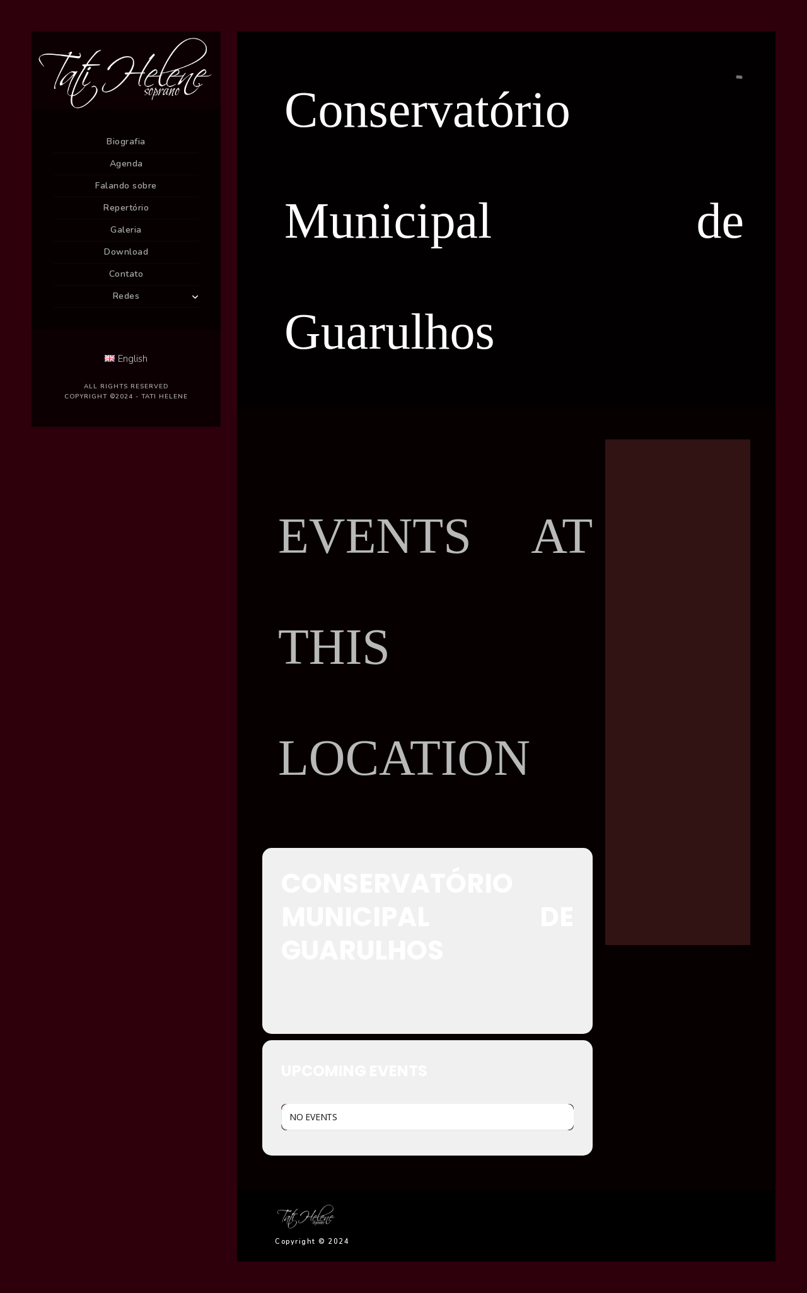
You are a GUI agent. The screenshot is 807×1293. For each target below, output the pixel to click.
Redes (126, 296)
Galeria (126, 230)
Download (126, 252)
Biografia (126, 142)
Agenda (126, 164)
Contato (126, 274)
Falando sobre (126, 186)
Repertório (126, 208)
